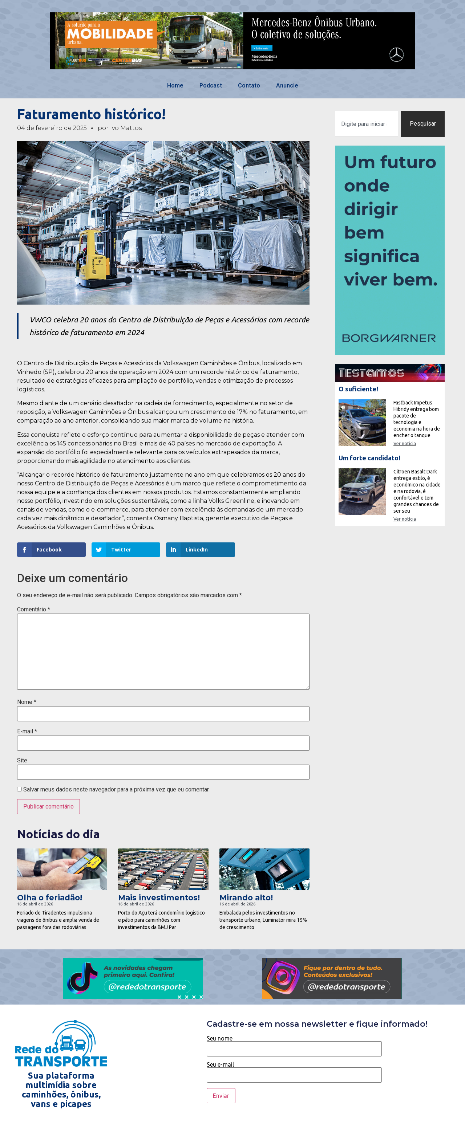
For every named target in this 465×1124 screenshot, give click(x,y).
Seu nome (294, 1043)
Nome (26, 702)
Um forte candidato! (369, 457)
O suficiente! (358, 388)
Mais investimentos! (159, 897)
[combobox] (366, 124)
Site (22, 760)
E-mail (27, 731)
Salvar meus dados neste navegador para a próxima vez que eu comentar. (116, 790)
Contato (249, 85)
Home (175, 85)
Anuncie (287, 85)
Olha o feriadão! (49, 897)
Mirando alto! (246, 897)
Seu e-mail (294, 1070)
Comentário (33, 609)
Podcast (210, 85)
